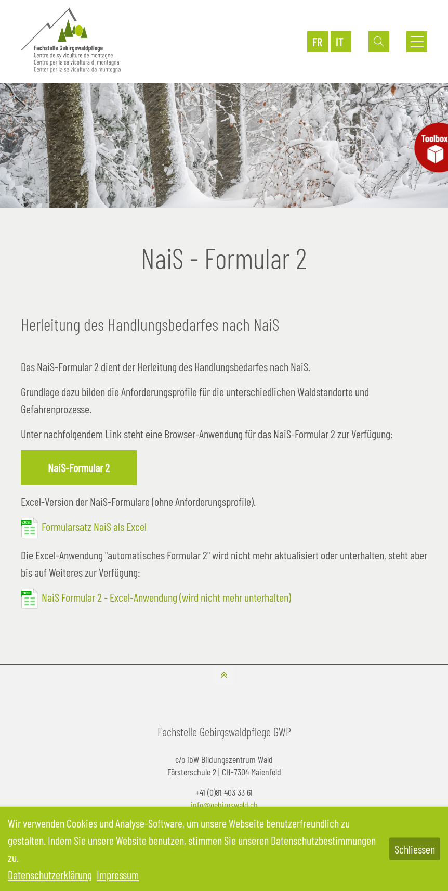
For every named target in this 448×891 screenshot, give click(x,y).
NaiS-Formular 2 (79, 467)
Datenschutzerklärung (50, 874)
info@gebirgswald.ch (224, 804)
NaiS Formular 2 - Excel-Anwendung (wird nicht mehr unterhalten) (166, 597)
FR (317, 41)
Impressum (118, 874)
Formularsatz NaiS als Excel (94, 526)
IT (340, 41)
